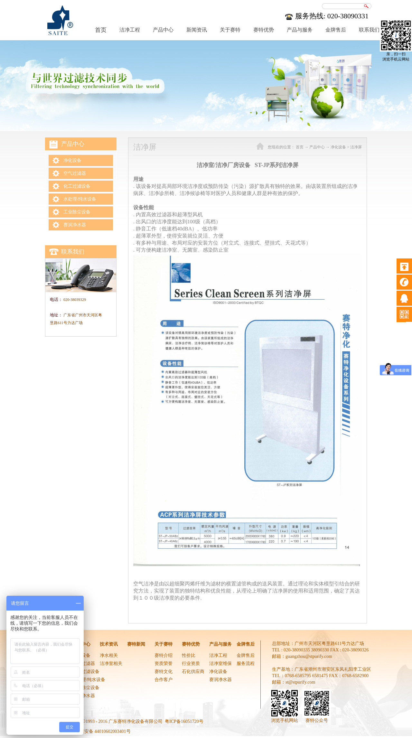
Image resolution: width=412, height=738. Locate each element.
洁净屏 (356, 147)
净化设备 (338, 147)
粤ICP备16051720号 (184, 721)
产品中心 (317, 147)
